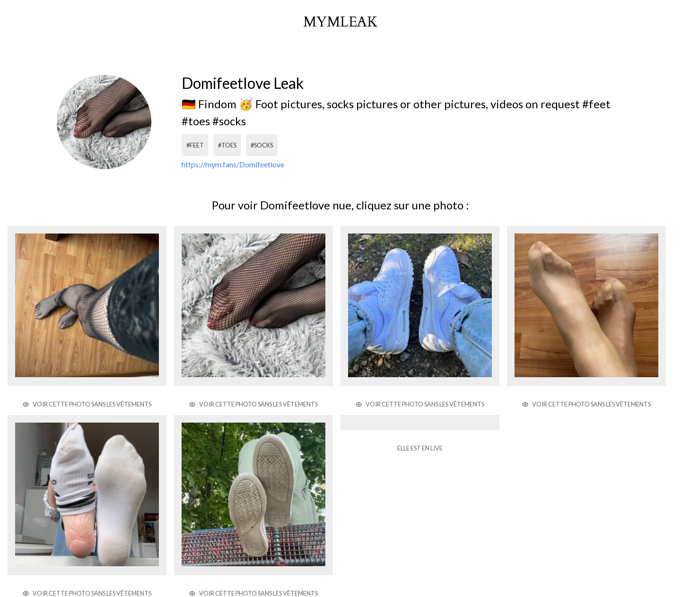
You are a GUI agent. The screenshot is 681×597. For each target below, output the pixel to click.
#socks (262, 145)
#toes (227, 145)
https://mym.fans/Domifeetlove (233, 164)
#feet (195, 145)
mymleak (340, 22)
